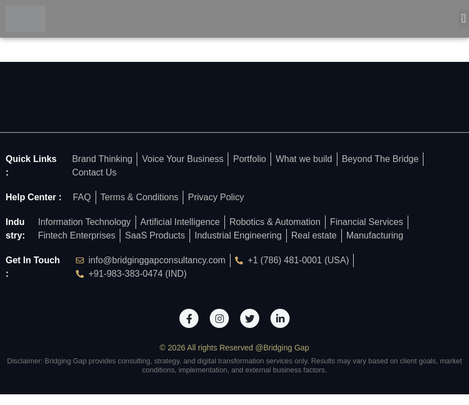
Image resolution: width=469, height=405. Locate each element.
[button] (463, 19)
